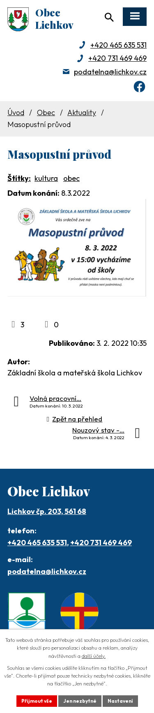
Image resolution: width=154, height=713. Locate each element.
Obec (46, 112)
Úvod (15, 112)
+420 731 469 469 (117, 58)
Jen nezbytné (80, 701)
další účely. (94, 656)
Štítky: (19, 178)
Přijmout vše (36, 701)
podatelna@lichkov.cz (110, 71)
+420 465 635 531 (118, 45)
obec (71, 178)
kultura (46, 178)
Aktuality (81, 112)
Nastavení (120, 701)
